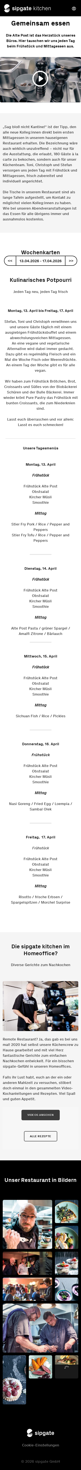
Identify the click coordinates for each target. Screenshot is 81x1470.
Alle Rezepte (40, 1136)
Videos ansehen (40, 1115)
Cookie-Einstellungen (40, 1445)
